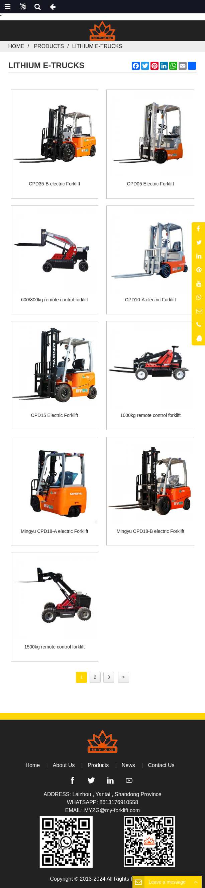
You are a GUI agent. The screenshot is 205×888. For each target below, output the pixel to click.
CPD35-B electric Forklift (54, 183)
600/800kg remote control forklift (54, 299)
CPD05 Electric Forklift (150, 183)
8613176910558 (118, 802)
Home (16, 46)
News (128, 765)
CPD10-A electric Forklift (150, 299)
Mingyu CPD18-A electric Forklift (54, 531)
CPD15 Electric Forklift (54, 415)
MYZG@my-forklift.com (112, 810)
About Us (64, 765)
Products (49, 46)
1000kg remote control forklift (150, 415)
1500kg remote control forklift (54, 646)
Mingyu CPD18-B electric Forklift (150, 531)
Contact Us (161, 765)
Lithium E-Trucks (97, 46)
